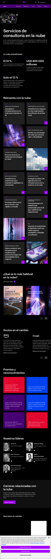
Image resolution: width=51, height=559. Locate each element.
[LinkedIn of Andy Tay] (11, 450)
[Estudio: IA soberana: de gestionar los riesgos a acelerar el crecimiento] (13, 300)
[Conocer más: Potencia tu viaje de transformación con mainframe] (14, 183)
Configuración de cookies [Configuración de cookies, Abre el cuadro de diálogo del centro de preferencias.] (25, 555)
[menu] (4, 2)
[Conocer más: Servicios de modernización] (14, 124)
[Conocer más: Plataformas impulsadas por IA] (37, 207)
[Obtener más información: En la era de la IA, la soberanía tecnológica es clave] (14, 159)
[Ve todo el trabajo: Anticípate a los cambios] (9, 281)
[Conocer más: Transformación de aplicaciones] (37, 113)
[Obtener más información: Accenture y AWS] (11, 352)
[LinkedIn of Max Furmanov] (11, 461)
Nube (4, 6)
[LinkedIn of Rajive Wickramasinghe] (34, 461)
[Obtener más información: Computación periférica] (14, 218)
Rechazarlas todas (25, 551)
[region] (25, 547)
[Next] (46, 318)
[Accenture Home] (24, 2)
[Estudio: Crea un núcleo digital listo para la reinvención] (35, 300)
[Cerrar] (48, 537)
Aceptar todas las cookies (25, 547)
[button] (9, 502)
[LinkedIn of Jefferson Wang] (34, 450)
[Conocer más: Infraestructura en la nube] (14, 253)
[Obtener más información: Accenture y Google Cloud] (40, 351)
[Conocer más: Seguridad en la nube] (37, 183)
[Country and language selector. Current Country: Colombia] (42, 2)
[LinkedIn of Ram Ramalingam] (11, 472)
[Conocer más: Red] (37, 242)
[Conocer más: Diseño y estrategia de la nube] (37, 148)
